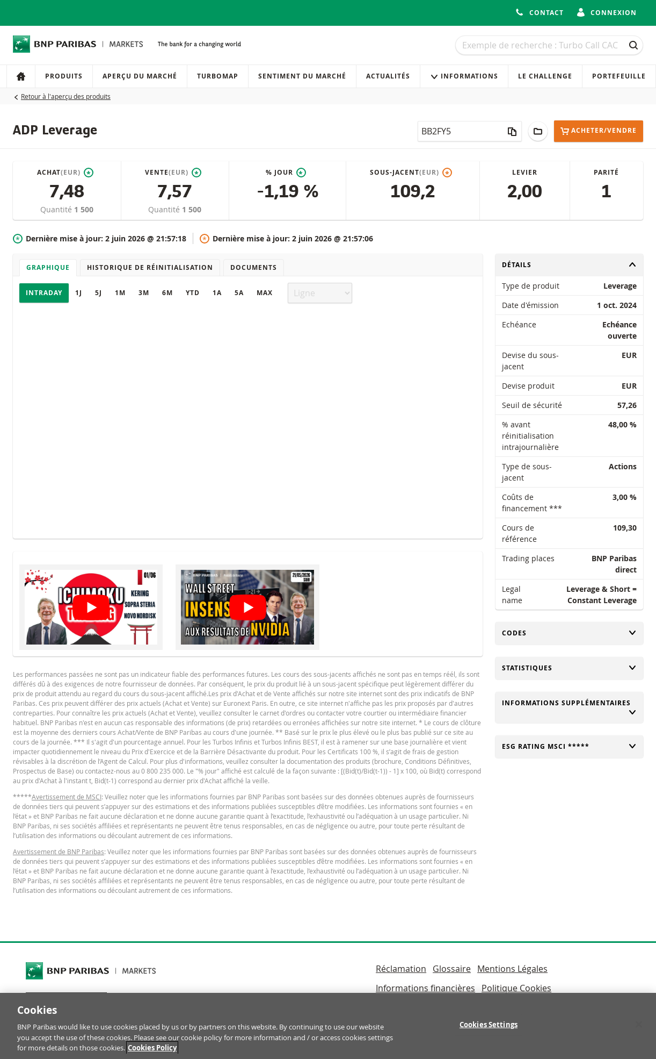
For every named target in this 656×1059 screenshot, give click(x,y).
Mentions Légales (512, 969)
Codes (569, 633)
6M (167, 292)
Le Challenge (545, 76)
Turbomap (217, 76)
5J (98, 292)
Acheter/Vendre (598, 130)
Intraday (44, 292)
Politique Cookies (516, 988)
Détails (569, 264)
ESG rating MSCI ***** (569, 746)
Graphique (48, 267)
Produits (64, 76)
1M (120, 292)
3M (144, 292)
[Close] (639, 1029)
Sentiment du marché (302, 76)
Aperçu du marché (140, 76)
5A (239, 292)
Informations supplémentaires (569, 707)
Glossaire (452, 969)
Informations (464, 76)
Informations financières (425, 988)
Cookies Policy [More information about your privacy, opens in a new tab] (152, 1053)
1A (217, 292)
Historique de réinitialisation (150, 267)
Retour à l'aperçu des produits (66, 96)
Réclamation (401, 969)
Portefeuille (619, 76)
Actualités (388, 76)
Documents (253, 267)
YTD (193, 292)
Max (265, 292)
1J (78, 292)
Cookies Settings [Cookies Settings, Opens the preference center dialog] (488, 1029)
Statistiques (569, 667)
